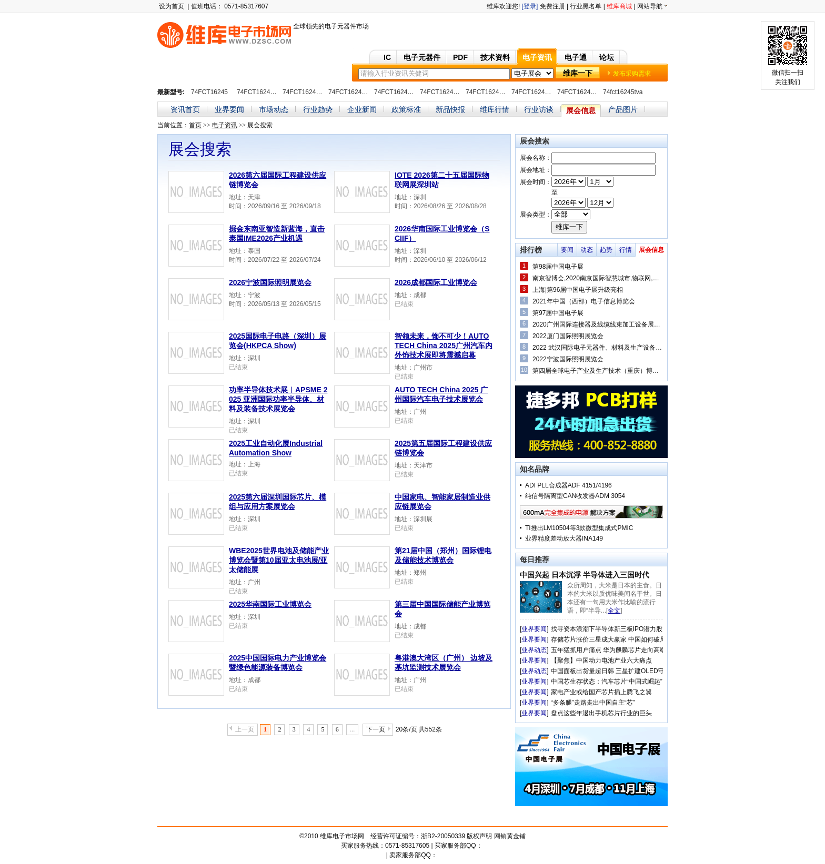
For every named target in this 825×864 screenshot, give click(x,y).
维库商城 (619, 6)
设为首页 (171, 6)
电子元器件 (422, 57)
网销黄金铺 (510, 836)
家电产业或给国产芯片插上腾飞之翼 (601, 692)
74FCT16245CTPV (492, 92)
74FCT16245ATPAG (357, 92)
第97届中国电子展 (557, 313)
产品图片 (623, 109)
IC (387, 57)
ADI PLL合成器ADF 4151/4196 (568, 485)
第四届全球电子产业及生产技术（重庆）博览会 (597, 370)
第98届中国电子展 (557, 266)
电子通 (576, 57)
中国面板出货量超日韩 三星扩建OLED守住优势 (617, 671)
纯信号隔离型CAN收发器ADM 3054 (575, 496)
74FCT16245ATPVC (448, 92)
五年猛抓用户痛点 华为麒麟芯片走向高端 (608, 650)
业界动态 (534, 650)
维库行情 (494, 109)
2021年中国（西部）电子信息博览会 (583, 301)
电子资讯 (537, 57)
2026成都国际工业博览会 (436, 282)
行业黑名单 (585, 6)
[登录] (530, 6)
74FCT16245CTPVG (540, 92)
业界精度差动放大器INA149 (564, 538)
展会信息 (581, 110)
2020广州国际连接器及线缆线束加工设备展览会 (597, 324)
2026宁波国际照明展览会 (270, 282)
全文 (614, 610)
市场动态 (273, 109)
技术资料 (495, 57)
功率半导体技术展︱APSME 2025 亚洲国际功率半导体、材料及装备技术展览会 (278, 399)
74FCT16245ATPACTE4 (317, 92)
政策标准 (406, 109)
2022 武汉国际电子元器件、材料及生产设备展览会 (597, 347)
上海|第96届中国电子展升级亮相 (577, 289)
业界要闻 (229, 109)
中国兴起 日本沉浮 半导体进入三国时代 (584, 575)
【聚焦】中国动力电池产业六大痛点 (601, 660)
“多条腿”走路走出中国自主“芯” (593, 702)
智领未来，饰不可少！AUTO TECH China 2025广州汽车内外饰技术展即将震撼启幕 (443, 345)
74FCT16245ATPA (263, 92)
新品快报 (450, 109)
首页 (195, 125)
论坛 (606, 57)
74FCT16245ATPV (400, 92)
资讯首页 (185, 109)
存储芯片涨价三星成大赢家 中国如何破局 (608, 639)
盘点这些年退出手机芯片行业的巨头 (601, 713)
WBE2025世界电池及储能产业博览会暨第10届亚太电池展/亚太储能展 (279, 560)
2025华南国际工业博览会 (270, 604)
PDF (460, 57)
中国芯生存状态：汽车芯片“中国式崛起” (606, 681)
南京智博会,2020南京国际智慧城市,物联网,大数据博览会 (597, 278)
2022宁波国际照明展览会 (567, 359)
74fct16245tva (622, 92)
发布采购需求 (632, 73)
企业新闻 (362, 109)
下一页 (375, 729)
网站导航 (649, 6)
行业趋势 (318, 109)
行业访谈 (539, 109)
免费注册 (552, 6)
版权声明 (479, 836)
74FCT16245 (209, 92)
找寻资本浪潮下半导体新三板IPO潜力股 (607, 629)
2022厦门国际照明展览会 (567, 336)
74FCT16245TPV (581, 92)
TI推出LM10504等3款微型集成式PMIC (579, 528)
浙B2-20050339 (443, 836)
